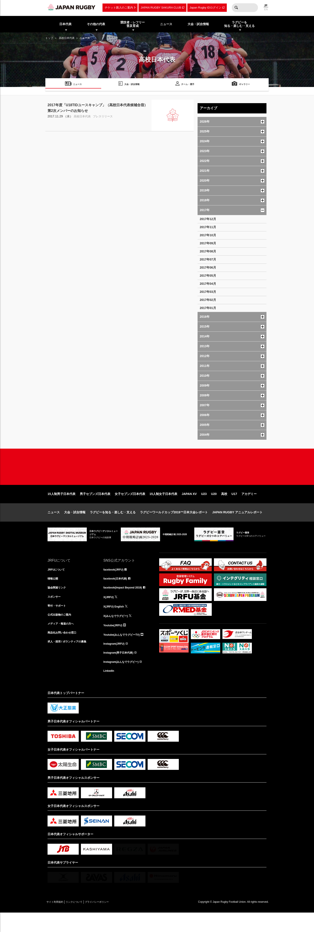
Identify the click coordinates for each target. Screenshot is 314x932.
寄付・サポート (58, 622)
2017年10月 (208, 235)
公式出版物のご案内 (61, 632)
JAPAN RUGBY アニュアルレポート (237, 526)
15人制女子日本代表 (163, 508)
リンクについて (83, 921)
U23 (204, 508)
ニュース (54, 526)
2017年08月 (208, 251)
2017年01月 (208, 308)
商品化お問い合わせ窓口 (64, 651)
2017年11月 (208, 227)
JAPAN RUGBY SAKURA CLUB (161, 7)
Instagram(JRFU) (115, 661)
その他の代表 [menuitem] (96, 24)
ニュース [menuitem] (166, 24)
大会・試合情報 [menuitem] (198, 24)
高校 (224, 508)
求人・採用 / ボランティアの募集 (70, 661)
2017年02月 (208, 300)
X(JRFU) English (115, 622)
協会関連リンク (58, 603)
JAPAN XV (189, 508)
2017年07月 (208, 259)
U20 (214, 508)
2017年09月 (208, 243)
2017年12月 (208, 219)
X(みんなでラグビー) (117, 632)
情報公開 (54, 593)
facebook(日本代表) (117, 593)
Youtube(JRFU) (114, 641)
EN (266, 9)
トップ (49, 38)
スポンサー (55, 612)
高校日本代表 (67, 38)
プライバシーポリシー (112, 921)
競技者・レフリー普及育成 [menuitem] (132, 24)
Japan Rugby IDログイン (205, 7)
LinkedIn (109, 689)
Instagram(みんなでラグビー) (123, 680)
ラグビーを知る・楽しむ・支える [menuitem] (239, 24)
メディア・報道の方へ (63, 641)
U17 (234, 508)
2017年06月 (208, 267)
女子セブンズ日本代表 (130, 508)
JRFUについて (58, 584)
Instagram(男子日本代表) (120, 670)
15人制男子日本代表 (61, 508)
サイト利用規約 (58, 921)
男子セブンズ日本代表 (95, 508)
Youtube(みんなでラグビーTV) (124, 651)
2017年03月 (208, 291)
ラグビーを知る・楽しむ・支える (113, 526)
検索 (236, 7)
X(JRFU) (109, 612)
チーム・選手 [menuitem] (187, 85)
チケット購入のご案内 (119, 7)
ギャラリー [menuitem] (244, 85)
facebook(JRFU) (115, 584)
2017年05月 (208, 275)
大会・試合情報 (74, 526)
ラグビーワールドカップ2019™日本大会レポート (174, 526)
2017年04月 (208, 283)
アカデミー (249, 508)
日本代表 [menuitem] (65, 24)
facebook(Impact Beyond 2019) (125, 603)
